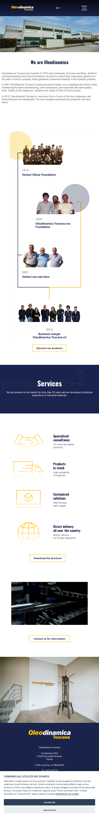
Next (91, 690)
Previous (10, 690)
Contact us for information (49, 638)
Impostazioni (49, 810)
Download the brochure (48, 558)
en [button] (57, 8)
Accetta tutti (49, 802)
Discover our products (50, 348)
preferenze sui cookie (67, 794)
